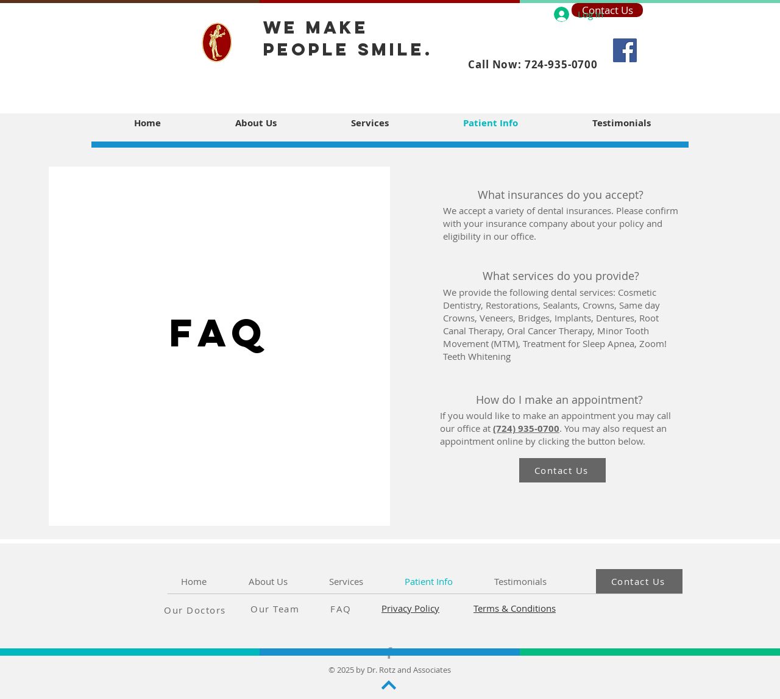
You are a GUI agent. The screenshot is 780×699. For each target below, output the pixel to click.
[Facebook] (625, 50)
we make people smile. (348, 38)
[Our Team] (293, 609)
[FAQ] (363, 609)
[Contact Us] (562, 470)
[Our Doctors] (207, 610)
